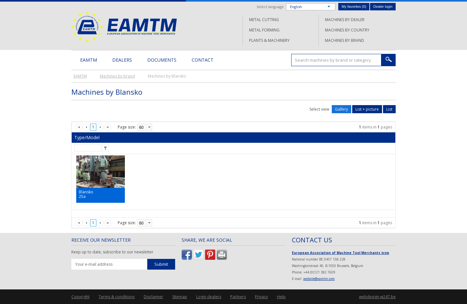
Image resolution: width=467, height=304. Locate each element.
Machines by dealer (345, 19)
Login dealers (208, 296)
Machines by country (347, 30)
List (389, 109)
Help (281, 296)
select (149, 127)
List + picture (367, 109)
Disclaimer (153, 296)
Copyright (80, 296)
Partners (238, 296)
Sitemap (179, 296)
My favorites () (353, 6)
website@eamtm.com (319, 278)
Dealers (122, 60)
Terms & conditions (117, 296)
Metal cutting (264, 19)
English (296, 6)
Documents (161, 60)
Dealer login (382, 6)
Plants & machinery (269, 40)
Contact (202, 60)
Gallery (341, 109)
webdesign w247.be (377, 296)
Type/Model (87, 137)
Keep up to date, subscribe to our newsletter (112, 252)
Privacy (261, 296)
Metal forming (264, 30)
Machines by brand (344, 40)
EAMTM (124, 27)
